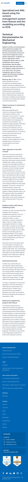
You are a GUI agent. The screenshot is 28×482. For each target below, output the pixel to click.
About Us (4, 404)
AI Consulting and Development (11, 378)
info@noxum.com (11, 442)
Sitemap (4, 427)
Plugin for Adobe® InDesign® (10, 357)
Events (4, 414)
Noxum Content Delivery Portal (10, 381)
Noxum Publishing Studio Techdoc (11, 354)
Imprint (4, 424)
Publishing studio (7, 350)
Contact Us (5, 407)
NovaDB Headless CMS (11, 452)
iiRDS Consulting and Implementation (12, 388)
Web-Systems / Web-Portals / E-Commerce (13, 385)
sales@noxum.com (11, 444)
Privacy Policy (6, 421)
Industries (5, 396)
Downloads (5, 417)
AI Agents (5, 365)
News (3, 411)
